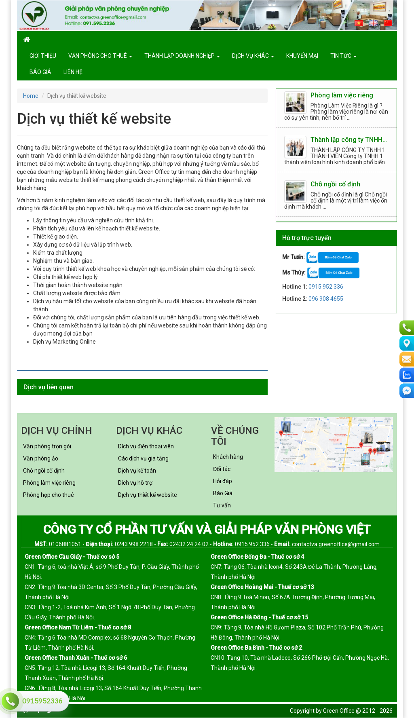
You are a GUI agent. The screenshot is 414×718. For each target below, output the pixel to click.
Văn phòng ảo (40, 458)
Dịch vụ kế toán (137, 470)
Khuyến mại (302, 56)
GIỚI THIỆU (43, 56)
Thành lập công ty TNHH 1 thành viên (348, 145)
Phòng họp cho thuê (48, 495)
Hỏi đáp (222, 481)
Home (30, 96)
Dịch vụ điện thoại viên (146, 446)
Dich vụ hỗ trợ (135, 482)
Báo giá (40, 72)
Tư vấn (222, 505)
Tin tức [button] (343, 56)
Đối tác (221, 469)
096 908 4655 (325, 299)
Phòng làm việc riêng (341, 101)
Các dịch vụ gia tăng (143, 458)
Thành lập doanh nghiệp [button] (182, 56)
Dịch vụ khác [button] (253, 56)
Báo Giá (222, 493)
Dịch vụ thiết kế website (147, 495)
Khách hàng (228, 457)
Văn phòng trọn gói (47, 446)
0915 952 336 (325, 286)
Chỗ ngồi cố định (335, 190)
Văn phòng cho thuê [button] (100, 56)
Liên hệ (72, 72)
